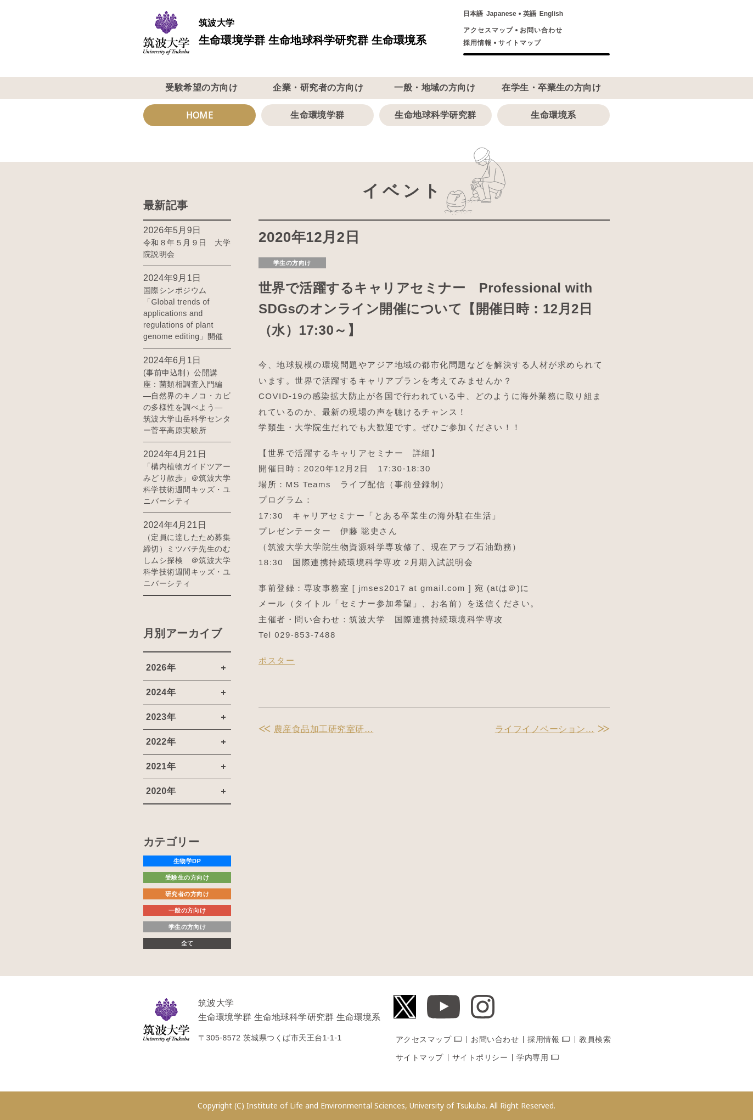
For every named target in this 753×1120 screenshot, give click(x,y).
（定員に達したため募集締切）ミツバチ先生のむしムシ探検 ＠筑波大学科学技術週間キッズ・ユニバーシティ (187, 560)
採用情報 (477, 43)
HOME (199, 115)
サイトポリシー (480, 1057)
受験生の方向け (187, 877)
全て (187, 943)
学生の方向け (292, 263)
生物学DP (187, 861)
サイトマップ (519, 43)
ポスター (277, 660)
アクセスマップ (488, 30)
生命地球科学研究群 (435, 115)
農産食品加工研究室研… (323, 729)
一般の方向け (187, 910)
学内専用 (532, 1057)
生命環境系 (553, 115)
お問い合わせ (541, 30)
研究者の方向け (187, 894)
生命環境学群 (317, 115)
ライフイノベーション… (544, 729)
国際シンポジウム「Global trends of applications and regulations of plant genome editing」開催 (183, 313)
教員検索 (595, 1039)
